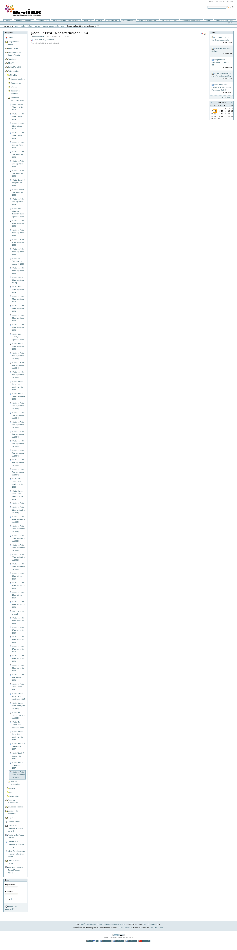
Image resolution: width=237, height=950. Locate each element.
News (213, 33)
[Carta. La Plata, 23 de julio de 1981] (18, 687)
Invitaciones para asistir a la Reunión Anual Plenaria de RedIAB (221, 89)
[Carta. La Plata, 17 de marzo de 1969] (18, 620)
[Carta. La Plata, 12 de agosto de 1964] (18, 232)
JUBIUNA (37, 26)
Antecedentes (128, 20)
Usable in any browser (144, 941)
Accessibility (220, 1)
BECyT (100, 20)
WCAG (105, 941)
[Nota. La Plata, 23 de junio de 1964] (18, 107)
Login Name (10, 885)
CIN (10, 792)
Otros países (14, 796)
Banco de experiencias (148, 20)
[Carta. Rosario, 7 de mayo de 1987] (18, 765)
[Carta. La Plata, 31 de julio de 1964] (18, 116)
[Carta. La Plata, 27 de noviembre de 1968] (18, 528)
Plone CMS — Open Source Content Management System (102, 924)
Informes (14, 87)
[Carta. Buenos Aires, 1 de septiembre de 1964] (17, 385)
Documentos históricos (15, 92)
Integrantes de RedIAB (24, 20)
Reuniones (88, 20)
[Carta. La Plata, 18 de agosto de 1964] (18, 270)
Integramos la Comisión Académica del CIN (16, 828)
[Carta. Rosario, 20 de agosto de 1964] (18, 289)
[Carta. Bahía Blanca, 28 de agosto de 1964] (18, 337)
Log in (230, 23)
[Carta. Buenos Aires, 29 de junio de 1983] (18, 705)
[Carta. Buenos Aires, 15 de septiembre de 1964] (17, 483)
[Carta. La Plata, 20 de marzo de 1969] (18, 668)
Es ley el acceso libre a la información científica (221, 76)
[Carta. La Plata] (18, 503)
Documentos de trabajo (225, 20)
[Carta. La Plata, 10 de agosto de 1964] (18, 223)
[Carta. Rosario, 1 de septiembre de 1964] (18, 396)
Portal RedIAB (23, 10)
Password (9, 892)
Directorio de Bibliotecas (192, 20)
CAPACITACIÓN (112, 20)
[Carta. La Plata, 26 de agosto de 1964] (18, 327)
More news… (227, 97)
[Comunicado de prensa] (18, 612)
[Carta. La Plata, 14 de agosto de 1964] (18, 251)
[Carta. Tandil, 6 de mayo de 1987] (18, 755)
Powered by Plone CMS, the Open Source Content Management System (118, 935)
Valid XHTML (118, 941)
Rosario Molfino (38, 36)
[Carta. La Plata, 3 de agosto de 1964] (18, 145)
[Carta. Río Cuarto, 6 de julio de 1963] (18, 715)
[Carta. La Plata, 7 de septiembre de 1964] (18, 453)
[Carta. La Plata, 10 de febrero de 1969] (18, 576)
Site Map (211, 1)
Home (8, 20)
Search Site (207, 5)
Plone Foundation (149, 924)
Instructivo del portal (15, 822)
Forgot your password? (11, 907)
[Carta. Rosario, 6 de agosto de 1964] (18, 182)
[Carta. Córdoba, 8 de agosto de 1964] (18, 192)
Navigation (9, 33)
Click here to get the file (42, 40)
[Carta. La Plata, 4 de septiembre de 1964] (18, 424)
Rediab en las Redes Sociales (16, 836)
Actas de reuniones (18, 79)
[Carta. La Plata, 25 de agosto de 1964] (18, 299)
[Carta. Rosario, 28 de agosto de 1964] (18, 346)
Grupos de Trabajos (169, 20)
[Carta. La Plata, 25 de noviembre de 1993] (18, 774)
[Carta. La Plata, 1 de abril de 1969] (18, 677)
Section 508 (92, 941)
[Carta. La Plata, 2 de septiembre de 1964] (18, 405)
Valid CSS (131, 941)
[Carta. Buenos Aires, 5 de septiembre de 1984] (17, 735)
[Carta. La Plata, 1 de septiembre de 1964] (18, 355)
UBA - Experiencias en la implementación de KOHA (16, 853)
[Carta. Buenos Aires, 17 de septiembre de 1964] (17, 495)
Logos (208, 20)
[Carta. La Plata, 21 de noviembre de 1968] (18, 510)
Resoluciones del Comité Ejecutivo (65, 20)
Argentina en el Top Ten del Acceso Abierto (15, 870)
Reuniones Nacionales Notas (53, 26)
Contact (230, 1)
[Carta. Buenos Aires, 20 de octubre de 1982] (18, 696)
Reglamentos (42, 20)
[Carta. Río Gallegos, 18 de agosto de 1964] (18, 261)
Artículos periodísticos (15, 783)
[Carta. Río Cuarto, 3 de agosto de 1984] (18, 724)
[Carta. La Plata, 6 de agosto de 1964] (18, 173)
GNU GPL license (156, 928)
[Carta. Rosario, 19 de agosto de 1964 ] (18, 280)
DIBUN (12, 788)
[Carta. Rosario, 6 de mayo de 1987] (18, 746)
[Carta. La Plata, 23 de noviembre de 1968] (18, 519)
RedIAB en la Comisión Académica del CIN (16, 844)
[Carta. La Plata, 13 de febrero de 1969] (18, 604)
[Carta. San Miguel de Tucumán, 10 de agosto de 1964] (18, 212)
